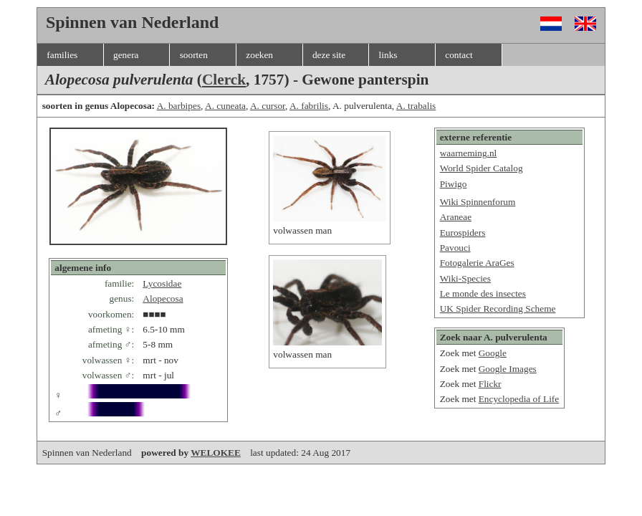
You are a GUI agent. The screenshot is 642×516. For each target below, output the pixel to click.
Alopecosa (163, 298)
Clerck (224, 79)
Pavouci (455, 247)
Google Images (508, 368)
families (62, 54)
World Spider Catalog (481, 168)
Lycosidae (162, 283)
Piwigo (453, 183)
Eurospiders (463, 232)
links (388, 54)
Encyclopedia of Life (519, 398)
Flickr (490, 383)
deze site (328, 54)
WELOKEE (216, 452)
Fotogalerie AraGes (477, 262)
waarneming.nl (468, 153)
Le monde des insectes (483, 293)
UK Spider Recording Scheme (498, 308)
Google (493, 353)
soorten (194, 54)
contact (458, 54)
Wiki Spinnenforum (478, 201)
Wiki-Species (465, 278)
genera (126, 54)
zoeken (259, 54)
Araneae (455, 216)
